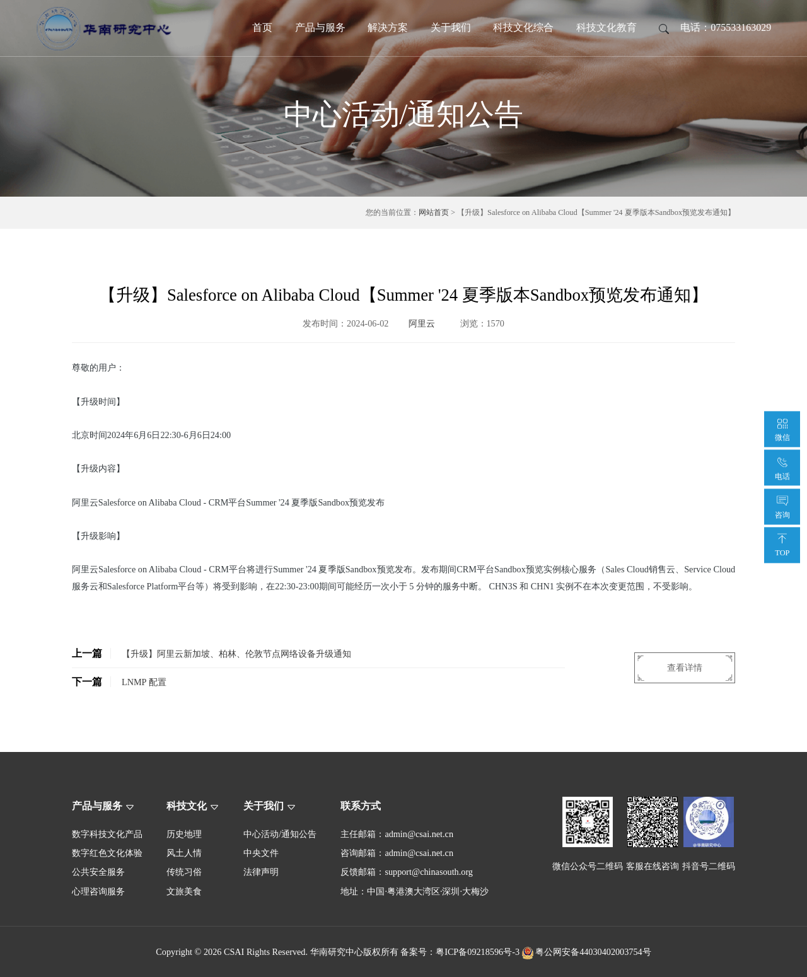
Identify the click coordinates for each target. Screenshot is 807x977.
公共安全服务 (98, 872)
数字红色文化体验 (107, 853)
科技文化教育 (606, 27)
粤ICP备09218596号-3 (478, 952)
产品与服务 (320, 27)
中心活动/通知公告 (279, 834)
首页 (262, 27)
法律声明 (261, 872)
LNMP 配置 (119, 681)
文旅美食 (184, 891)
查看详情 (684, 667)
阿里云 (422, 323)
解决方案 (388, 27)
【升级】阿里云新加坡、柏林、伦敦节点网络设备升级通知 (211, 653)
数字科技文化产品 (107, 834)
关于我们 (451, 27)
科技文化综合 (523, 27)
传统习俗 (184, 872)
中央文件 (261, 853)
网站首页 (434, 212)
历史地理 (184, 834)
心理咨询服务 (98, 891)
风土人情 (184, 853)
